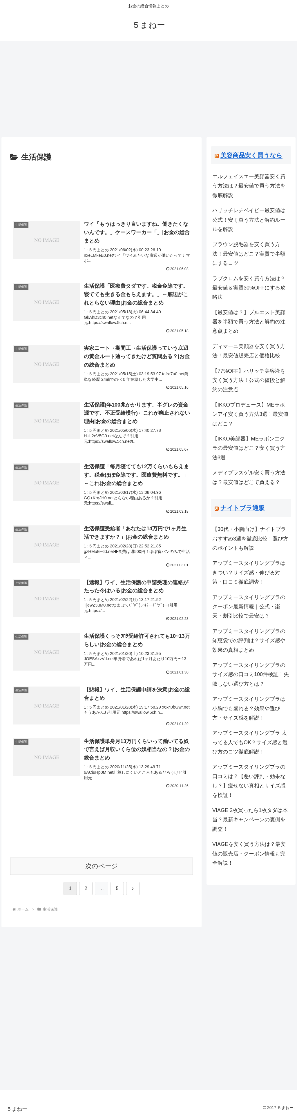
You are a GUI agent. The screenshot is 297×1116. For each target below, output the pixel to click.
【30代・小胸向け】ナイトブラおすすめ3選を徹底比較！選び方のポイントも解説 (250, 538)
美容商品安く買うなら (251, 155)
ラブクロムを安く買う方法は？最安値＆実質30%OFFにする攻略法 (248, 288)
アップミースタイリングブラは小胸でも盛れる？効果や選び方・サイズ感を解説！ (248, 708)
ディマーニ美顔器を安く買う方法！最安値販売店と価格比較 (248, 350)
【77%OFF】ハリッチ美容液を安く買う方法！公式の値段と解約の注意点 (248, 380)
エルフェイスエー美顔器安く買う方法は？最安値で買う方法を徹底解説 (248, 186)
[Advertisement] (148, 87)
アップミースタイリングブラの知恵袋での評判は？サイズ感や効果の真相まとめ (248, 640)
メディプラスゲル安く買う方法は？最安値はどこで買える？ (248, 477)
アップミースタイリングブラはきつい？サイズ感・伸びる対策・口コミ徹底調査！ (248, 572)
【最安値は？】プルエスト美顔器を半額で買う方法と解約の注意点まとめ (248, 322)
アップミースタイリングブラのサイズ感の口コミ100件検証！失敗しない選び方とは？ (250, 674)
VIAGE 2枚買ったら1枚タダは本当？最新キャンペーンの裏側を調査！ (250, 819)
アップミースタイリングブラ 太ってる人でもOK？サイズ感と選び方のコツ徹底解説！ (250, 742)
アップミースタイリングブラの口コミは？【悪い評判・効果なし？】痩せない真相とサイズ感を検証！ (248, 781)
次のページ (101, 866)
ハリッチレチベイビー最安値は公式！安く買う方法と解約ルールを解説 (248, 219)
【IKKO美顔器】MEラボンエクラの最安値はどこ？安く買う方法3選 (248, 448)
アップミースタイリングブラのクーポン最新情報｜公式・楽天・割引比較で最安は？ (248, 606)
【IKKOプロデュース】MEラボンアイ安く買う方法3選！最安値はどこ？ (250, 414)
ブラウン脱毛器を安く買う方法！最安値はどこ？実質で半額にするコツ (248, 253)
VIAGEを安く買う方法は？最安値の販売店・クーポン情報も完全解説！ (249, 853)
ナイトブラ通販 (242, 508)
